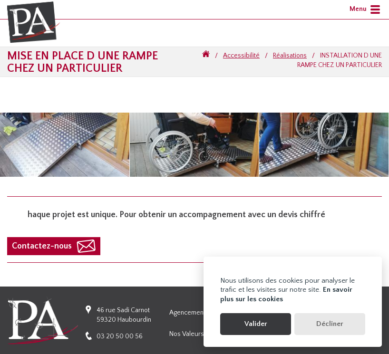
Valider (255, 324)
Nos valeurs (186, 334)
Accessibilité (241, 55)
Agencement (187, 312)
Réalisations (290, 55)
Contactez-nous (42, 246)
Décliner (329, 324)
